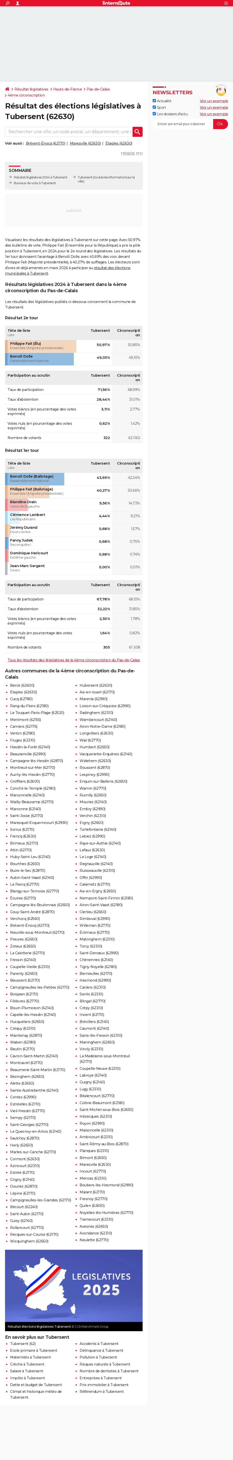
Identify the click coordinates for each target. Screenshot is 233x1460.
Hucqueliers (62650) (27, 1021)
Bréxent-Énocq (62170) (45, 143)
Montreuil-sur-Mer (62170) (32, 767)
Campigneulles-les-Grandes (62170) (40, 1200)
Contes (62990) (23, 1097)
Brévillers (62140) (94, 1021)
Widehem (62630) (95, 761)
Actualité (162, 101)
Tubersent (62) (22, 1343)
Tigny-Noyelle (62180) (98, 967)
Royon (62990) (92, 1123)
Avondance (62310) (96, 1233)
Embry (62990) (92, 809)
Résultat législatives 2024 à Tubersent (40, 177)
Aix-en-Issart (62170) (97, 692)
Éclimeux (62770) (94, 932)
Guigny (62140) (92, 1082)
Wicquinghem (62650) (29, 1241)
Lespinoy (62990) (94, 774)
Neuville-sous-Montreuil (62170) (37, 932)
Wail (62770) (90, 740)
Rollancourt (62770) (27, 1227)
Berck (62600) (22, 685)
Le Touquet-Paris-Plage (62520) (37, 712)
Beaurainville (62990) (28, 754)
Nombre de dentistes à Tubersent (109, 1371)
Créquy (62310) (22, 1028)
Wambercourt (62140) (98, 719)
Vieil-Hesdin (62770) (27, 1111)
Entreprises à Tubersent (101, 1378)
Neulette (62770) (94, 1240)
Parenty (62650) (23, 973)
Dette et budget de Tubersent (36, 1385)
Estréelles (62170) (25, 1104)
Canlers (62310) (93, 987)
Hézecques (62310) (96, 1116)
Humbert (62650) (94, 747)
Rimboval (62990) (95, 918)
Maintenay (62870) (26, 1035)
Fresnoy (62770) (93, 1199)
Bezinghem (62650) (27, 1076)
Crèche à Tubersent (27, 1364)
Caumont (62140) (94, 1028)
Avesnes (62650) (94, 1226)
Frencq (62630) (23, 836)
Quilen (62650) (92, 1205)
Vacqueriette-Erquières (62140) (106, 754)
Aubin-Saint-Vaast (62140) (32, 877)
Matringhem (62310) (97, 939)
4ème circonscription (26, 95)
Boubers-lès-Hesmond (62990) (106, 1185)
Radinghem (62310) (96, 712)
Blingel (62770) (92, 1001)
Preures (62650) (23, 939)
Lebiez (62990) (92, 836)
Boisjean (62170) (24, 994)
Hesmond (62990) (95, 980)
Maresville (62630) (85, 143)
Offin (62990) (91, 877)
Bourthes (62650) (25, 864)
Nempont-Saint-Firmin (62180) (106, 898)
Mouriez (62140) (93, 802)
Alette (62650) (22, 1083)
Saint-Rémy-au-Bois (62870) (104, 1144)
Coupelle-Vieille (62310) (30, 967)
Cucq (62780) (21, 699)
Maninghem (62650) (97, 1042)
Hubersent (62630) (96, 685)
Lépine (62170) (22, 1193)
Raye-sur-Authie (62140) (100, 843)
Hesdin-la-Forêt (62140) (30, 747)
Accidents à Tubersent (99, 1343)
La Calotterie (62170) (27, 953)
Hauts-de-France (67, 89)
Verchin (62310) (93, 815)
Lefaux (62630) (92, 850)
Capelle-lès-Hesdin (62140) (33, 1014)
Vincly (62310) (91, 1049)
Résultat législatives (31, 89)
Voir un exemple (214, 101)
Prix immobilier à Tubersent (104, 1385)
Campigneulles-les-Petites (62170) (39, 987)
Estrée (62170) (22, 1172)
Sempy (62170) (23, 1117)
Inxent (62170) (92, 1014)
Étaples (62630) (118, 143)
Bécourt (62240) (24, 1207)
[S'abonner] (190, 124)
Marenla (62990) (93, 699)
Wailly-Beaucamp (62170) (31, 802)
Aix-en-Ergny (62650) (98, 891)
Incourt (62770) (93, 1171)
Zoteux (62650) (23, 946)
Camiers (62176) (23, 726)
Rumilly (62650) (93, 795)
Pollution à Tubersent (98, 1357)
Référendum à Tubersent (102, 1391)
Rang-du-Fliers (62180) (29, 706)
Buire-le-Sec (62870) (27, 870)
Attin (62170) (21, 850)
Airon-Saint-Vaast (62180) (101, 905)
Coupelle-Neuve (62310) (100, 1068)
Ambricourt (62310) (96, 1137)
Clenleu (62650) (93, 912)
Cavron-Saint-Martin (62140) (34, 1056)
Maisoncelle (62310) (96, 1130)
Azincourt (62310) (25, 1166)
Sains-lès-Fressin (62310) (101, 1035)
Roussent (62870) (95, 767)
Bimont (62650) (93, 1158)
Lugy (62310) (90, 1089)
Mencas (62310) (93, 1178)
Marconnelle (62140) (27, 795)
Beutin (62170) (22, 1049)
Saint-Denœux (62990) (99, 953)
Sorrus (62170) (22, 829)
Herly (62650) (21, 1145)
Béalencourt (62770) (97, 1096)
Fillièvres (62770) (24, 1001)
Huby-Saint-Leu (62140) (30, 857)
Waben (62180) (23, 1042)
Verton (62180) (22, 733)
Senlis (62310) (91, 994)
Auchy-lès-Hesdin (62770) (32, 774)
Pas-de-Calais (98, 89)
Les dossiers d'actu (170, 114)
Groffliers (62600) (25, 781)
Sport (159, 107)
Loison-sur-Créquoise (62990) (105, 706)
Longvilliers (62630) (96, 733)
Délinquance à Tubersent (101, 1350)
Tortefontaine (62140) (98, 829)
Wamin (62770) (93, 788)
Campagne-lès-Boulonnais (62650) (40, 905)
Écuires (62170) (23, 898)
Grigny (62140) (22, 1179)
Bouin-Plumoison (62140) (32, 1008)
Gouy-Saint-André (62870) (32, 912)
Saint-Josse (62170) (26, 815)
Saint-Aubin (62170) (26, 1214)
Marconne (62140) (25, 809)
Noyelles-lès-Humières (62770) (106, 1212)
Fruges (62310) (22, 740)
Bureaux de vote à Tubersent (35, 183)
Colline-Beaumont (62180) (102, 1103)
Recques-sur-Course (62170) (34, 1234)
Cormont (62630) (25, 1159)
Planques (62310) (94, 1151)
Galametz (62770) (95, 884)
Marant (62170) (92, 1192)
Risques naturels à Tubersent (105, 1364)
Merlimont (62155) (25, 719)
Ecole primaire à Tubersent (33, 1350)
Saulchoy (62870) (24, 1138)
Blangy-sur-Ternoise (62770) (34, 891)
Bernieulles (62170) (96, 973)
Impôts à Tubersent (27, 1378)
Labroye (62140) (93, 1075)
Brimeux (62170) (24, 843)
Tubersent (85, 177)
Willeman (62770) (95, 925)
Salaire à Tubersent (26, 1371)
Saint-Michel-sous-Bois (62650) (106, 1109)
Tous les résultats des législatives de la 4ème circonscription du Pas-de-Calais (74, 660)
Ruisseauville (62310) (97, 870)
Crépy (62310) (91, 1008)
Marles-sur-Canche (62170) (33, 1152)
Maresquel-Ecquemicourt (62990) (39, 822)
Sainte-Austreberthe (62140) (34, 1090)
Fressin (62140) (23, 960)
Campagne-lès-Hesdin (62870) (36, 761)
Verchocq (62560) (25, 918)
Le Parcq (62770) (24, 884)
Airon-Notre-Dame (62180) (102, 726)
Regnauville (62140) (96, 864)
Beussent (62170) (25, 980)
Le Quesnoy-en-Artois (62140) (35, 1131)
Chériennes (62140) (96, 960)
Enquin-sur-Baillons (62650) (103, 781)
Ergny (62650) (91, 822)
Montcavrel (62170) (26, 1063)
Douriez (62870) (23, 1186)
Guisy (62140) (21, 1220)
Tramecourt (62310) (96, 1219)
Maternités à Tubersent (30, 1357)
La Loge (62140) (93, 857)
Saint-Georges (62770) (29, 1124)
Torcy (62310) (91, 946)
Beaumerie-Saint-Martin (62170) (37, 1070)
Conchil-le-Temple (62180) (32, 788)
